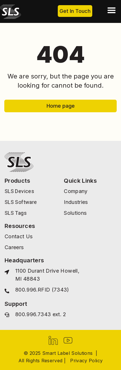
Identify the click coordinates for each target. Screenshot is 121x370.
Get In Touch (75, 11)
